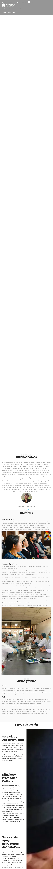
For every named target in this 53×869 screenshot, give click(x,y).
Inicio (4, 9)
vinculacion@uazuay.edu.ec (26, 506)
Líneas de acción (21, 9)
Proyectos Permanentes (41, 9)
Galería (4, 12)
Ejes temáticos (30, 9)
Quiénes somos (11, 9)
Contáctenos (11, 12)
